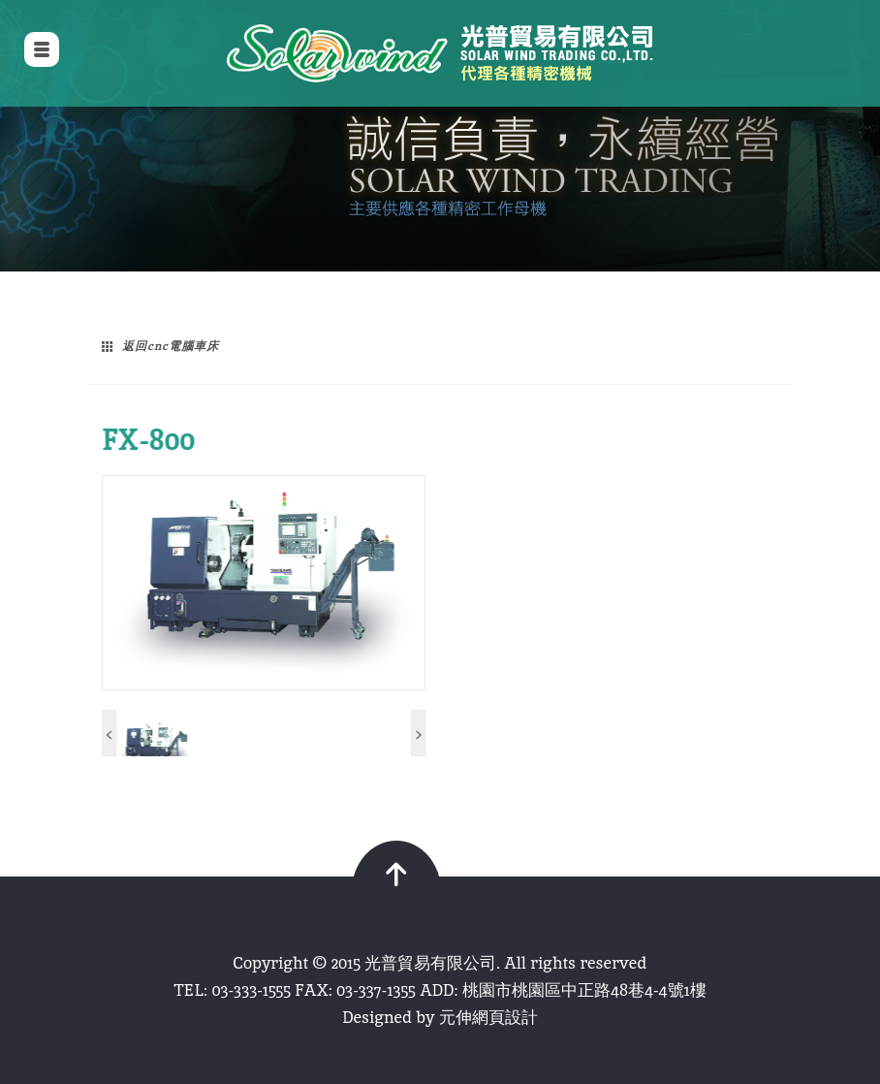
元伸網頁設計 (488, 1017)
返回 (170, 346)
